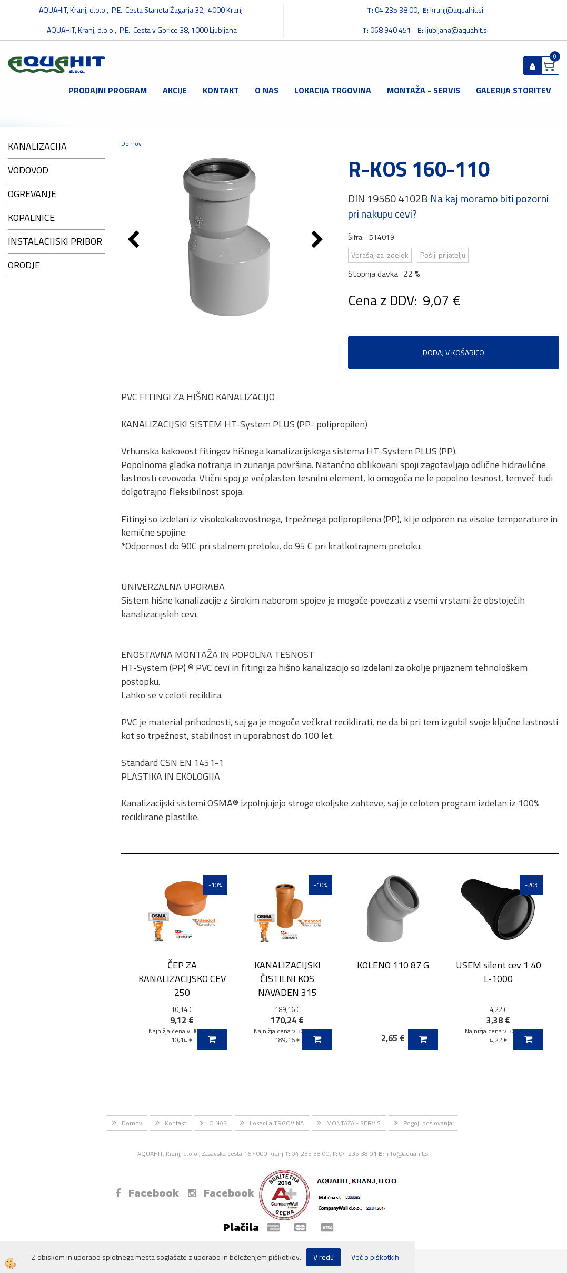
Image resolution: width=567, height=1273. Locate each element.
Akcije (175, 90)
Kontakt (221, 90)
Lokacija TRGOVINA (332, 90)
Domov (131, 144)
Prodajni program (107, 90)
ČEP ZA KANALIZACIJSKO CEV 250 (182, 978)
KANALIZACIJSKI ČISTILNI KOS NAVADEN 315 (287, 978)
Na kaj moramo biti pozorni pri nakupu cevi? (448, 206)
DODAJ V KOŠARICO (453, 352)
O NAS (266, 90)
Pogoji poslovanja (427, 1123)
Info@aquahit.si (407, 1154)
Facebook (147, 1193)
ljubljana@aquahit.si (457, 29)
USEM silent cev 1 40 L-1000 (498, 971)
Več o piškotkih (375, 1257)
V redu (323, 1256)
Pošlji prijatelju (442, 254)
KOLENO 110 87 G (393, 965)
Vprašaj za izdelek (380, 254)
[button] (318, 240)
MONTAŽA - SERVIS (423, 90)
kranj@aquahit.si (456, 9)
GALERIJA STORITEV (513, 90)
